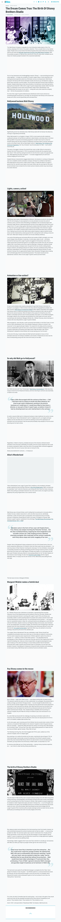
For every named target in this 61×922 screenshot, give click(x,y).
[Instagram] (41, 2)
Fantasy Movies (13, 5)
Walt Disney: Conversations (37, 389)
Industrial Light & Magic (35, 555)
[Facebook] (34, 2)
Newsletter (55, 2)
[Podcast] (48, 2)
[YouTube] (38, 2)
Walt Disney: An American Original (23, 309)
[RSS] (45, 2)
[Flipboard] (43, 2)
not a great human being (20, 628)
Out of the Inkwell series (37, 487)
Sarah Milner (10, 14)
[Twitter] (36, 2)
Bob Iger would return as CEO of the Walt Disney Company (34, 52)
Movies (7, 5)
